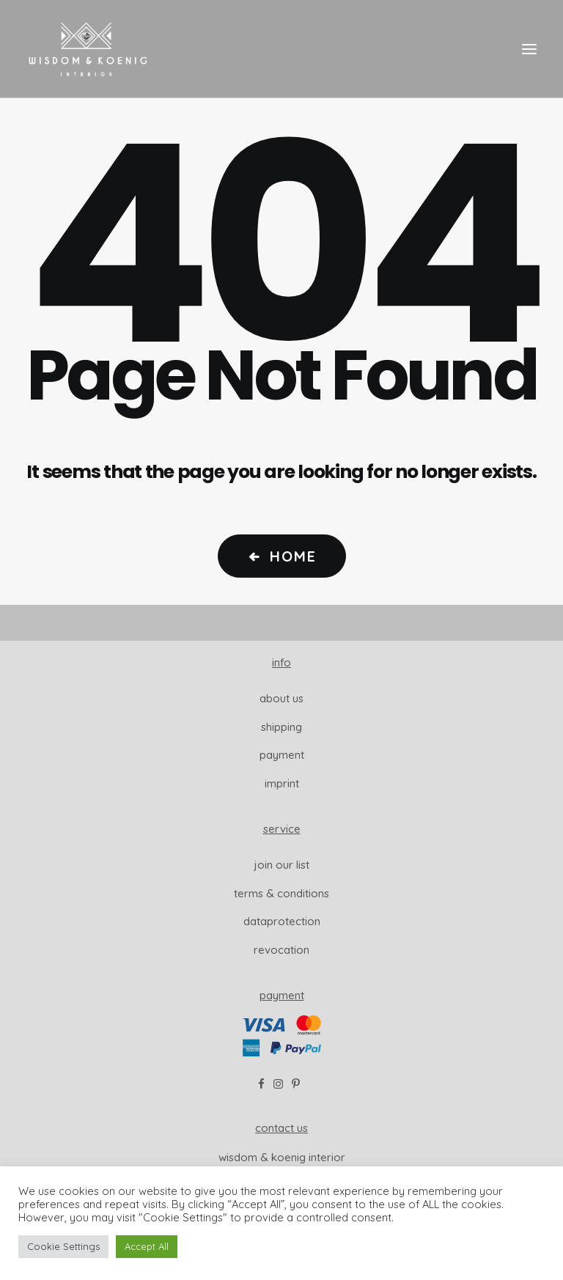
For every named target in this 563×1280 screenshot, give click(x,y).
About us (281, 698)
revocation (281, 950)
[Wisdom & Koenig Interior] (87, 49)
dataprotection (281, 921)
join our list (281, 865)
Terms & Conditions (281, 893)
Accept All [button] (147, 1246)
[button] (529, 49)
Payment (282, 755)
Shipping (281, 727)
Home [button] (282, 556)
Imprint (282, 783)
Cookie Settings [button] (63, 1246)
